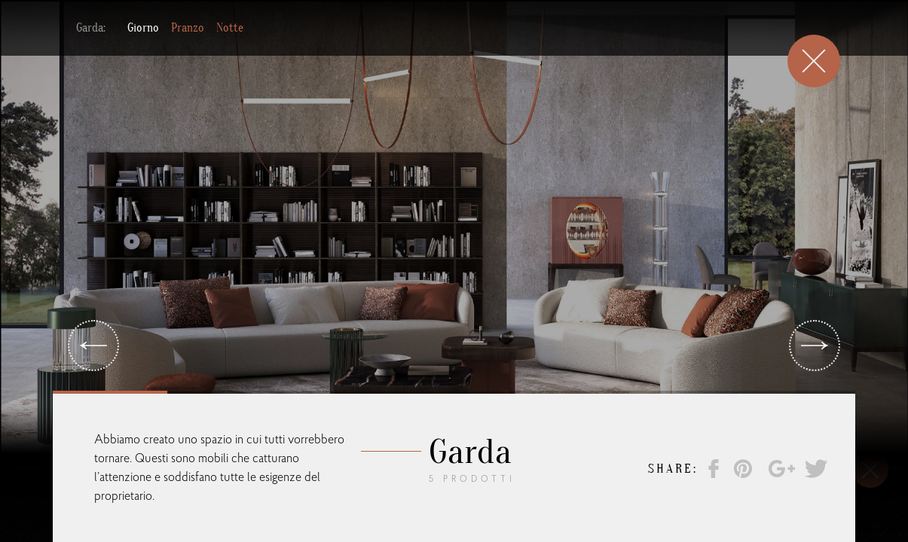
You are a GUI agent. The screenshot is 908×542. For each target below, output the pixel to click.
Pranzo (187, 22)
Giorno (143, 22)
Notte (229, 22)
